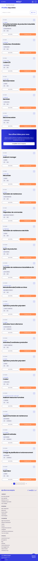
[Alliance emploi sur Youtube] (30, 490)
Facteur (3, 526)
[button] (3, 559)
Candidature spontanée (6, 501)
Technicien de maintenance (7, 531)
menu (3, 1)
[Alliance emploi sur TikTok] (36, 490)
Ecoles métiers (4, 512)
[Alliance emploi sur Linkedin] (32, 490)
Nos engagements (5, 547)
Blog (2, 541)
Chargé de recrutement (6, 527)
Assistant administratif (6, 522)
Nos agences (4, 540)
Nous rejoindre (4, 498)
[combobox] (15, 12)
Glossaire (3, 543)
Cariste (2, 524)
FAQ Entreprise (4, 515)
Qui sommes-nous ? (5, 538)
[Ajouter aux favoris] (34, 20)
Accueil (3, 5)
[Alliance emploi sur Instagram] (34, 490)
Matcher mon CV (4, 500)
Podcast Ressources (5, 545)
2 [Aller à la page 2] (16, 483)
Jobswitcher (3, 514)
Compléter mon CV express (19, 143)
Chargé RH (3, 529)
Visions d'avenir (4, 548)
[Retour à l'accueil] (19, 2)
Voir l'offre (10, 34)
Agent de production (5, 520)
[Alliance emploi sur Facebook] (28, 490)
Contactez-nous (4, 550)
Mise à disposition (5, 508)
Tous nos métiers (5, 533)
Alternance (3, 510)
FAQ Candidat (4, 503)
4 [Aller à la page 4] (21, 483)
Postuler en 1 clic (27, 34)
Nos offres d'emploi (10, 5)
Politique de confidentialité (5, 557)
